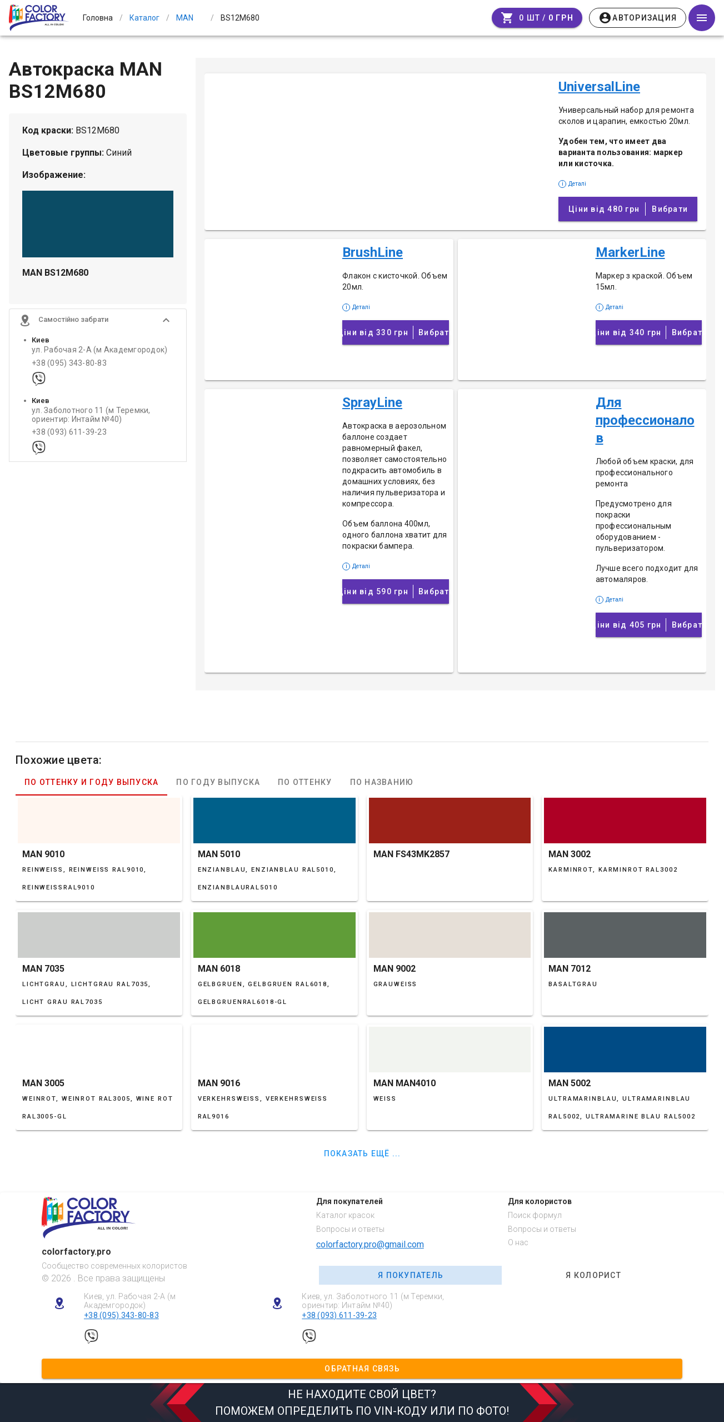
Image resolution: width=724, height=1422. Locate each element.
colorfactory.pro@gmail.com (370, 1244)
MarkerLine (630, 252)
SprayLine (372, 402)
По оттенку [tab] (305, 782)
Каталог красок (345, 1215)
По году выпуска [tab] (218, 782)
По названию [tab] (382, 782)
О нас (518, 1242)
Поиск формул (535, 1215)
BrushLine (372, 252)
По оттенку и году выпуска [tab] (91, 782)
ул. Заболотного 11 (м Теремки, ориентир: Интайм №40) (91, 419)
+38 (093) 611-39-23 (69, 437)
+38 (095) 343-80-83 (69, 368)
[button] (97, 325)
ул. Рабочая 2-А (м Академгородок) (99, 355)
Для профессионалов (645, 420)
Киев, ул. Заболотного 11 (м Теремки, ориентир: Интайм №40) (373, 1301)
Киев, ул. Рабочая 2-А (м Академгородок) (130, 1301)
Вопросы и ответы (350, 1229)
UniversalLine (599, 87)
